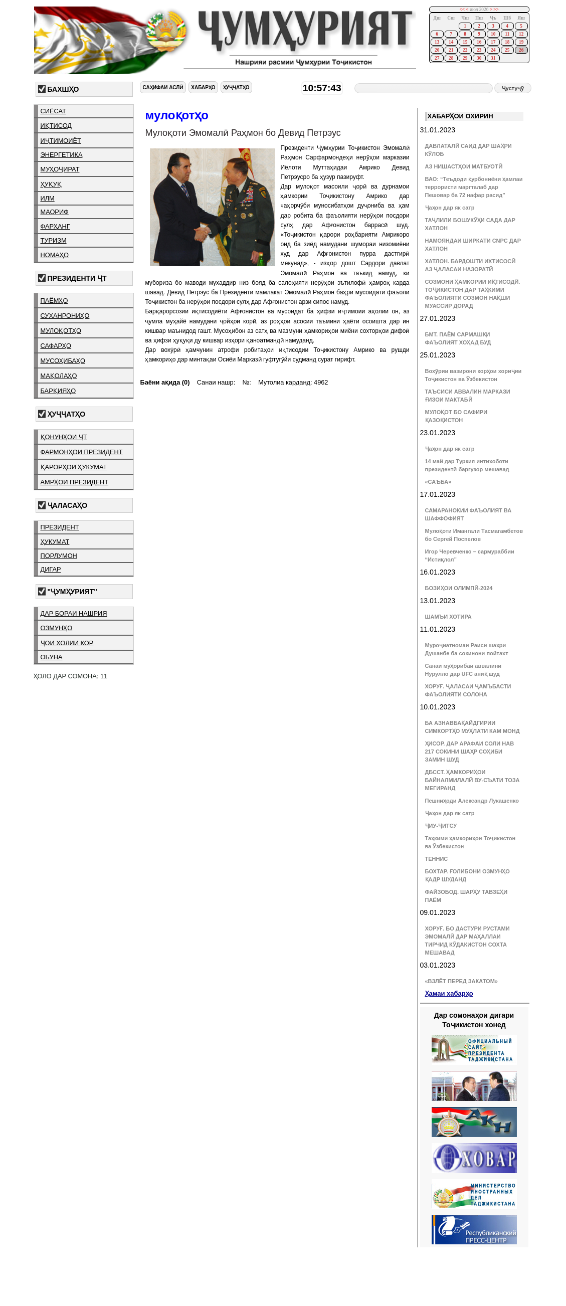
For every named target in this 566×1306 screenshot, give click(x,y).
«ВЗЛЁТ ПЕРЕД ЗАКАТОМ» (461, 981)
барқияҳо (58, 391)
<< (462, 9)
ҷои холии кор (67, 643)
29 (465, 58)
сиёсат (53, 111)
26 (521, 50)
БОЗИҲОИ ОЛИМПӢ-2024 (459, 588)
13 (437, 42)
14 (451, 42)
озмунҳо (57, 628)
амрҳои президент (75, 482)
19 (521, 42)
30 (479, 58)
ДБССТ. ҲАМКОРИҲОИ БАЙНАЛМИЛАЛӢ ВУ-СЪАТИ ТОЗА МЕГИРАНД (472, 780)
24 (493, 50)
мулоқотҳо (61, 330)
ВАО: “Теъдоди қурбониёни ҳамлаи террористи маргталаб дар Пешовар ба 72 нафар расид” (474, 187)
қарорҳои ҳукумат (74, 467)
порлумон (59, 555)
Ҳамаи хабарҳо (449, 993)
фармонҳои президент (82, 452)
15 (465, 42)
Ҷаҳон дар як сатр (450, 208)
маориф (55, 212)
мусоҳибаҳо (63, 360)
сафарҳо (56, 345)
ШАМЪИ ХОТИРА (448, 617)
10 (493, 34)
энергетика (62, 154)
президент (60, 527)
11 (507, 34)
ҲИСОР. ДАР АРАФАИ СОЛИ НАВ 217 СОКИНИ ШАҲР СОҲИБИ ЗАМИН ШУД (469, 751)
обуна (52, 657)
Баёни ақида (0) (165, 382)
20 (437, 50)
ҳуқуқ (51, 184)
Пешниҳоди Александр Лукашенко (472, 801)
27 (437, 58)
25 (507, 50)
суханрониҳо (65, 315)
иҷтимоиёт (61, 140)
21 (451, 50)
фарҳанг (55, 226)
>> (496, 9)
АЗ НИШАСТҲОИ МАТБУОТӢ (463, 166)
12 (521, 34)
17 (493, 42)
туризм (54, 240)
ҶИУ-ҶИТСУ (441, 826)
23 (479, 50)
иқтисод (56, 125)
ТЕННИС (436, 859)
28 (451, 58)
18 (507, 42)
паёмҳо (54, 300)
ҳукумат (55, 541)
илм (48, 198)
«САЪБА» (438, 482)
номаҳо (55, 255)
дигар (51, 569)
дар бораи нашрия (74, 613)
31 (493, 58)
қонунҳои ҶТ (64, 437)
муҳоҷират (60, 169)
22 (465, 50)
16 (479, 42)
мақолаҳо (59, 376)
